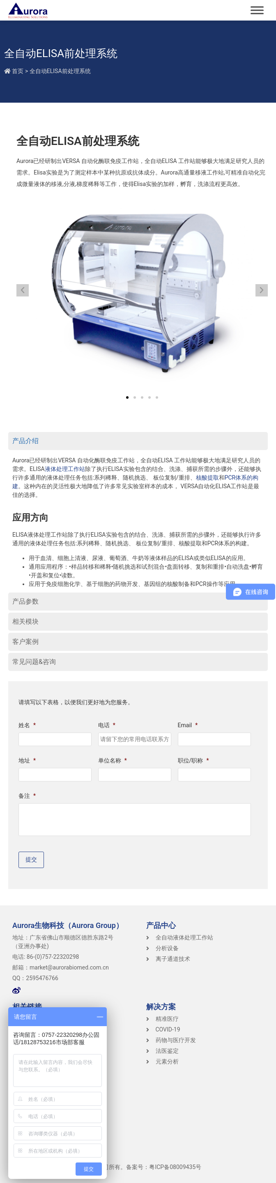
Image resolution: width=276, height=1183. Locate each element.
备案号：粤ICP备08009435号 (163, 1166)
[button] (127, 397)
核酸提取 (207, 477)
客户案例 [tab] (25, 641)
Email (188, 725)
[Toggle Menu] (257, 10)
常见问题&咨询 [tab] (34, 662)
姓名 (27, 725)
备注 (27, 795)
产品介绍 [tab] (25, 441)
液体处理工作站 (65, 469)
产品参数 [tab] (25, 601)
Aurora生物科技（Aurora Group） (67, 925)
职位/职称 (193, 760)
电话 (106, 725)
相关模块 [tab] (25, 621)
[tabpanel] (138, 522)
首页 (17, 71)
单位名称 (112, 760)
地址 (27, 760)
